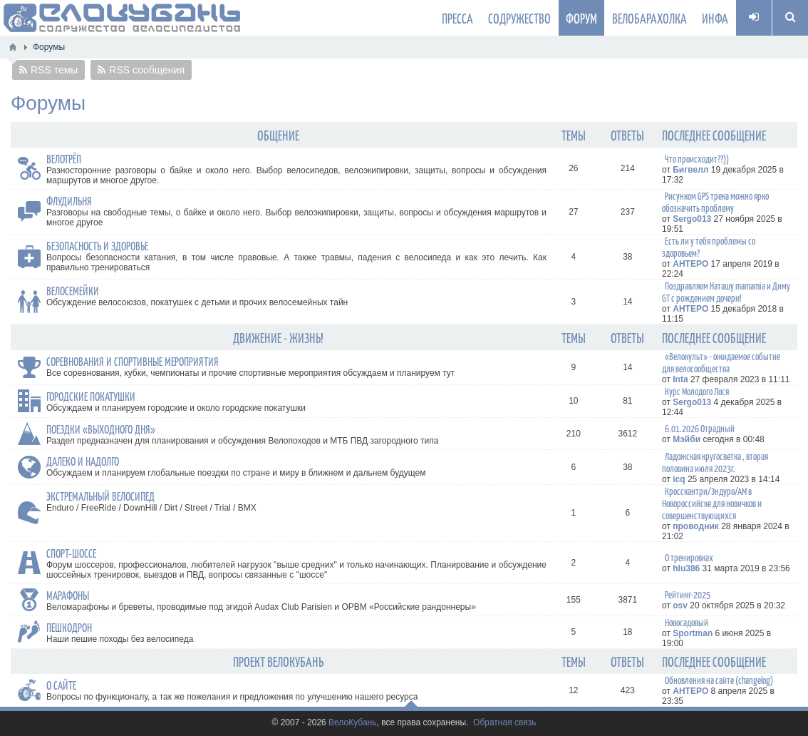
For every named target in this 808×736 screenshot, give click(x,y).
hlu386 (686, 568)
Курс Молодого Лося (697, 391)
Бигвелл (690, 170)
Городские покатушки (90, 396)
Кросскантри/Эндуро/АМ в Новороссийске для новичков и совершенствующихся (712, 503)
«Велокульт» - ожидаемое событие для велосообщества (721, 362)
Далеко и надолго (82, 461)
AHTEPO (690, 264)
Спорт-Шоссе (71, 553)
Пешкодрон (69, 627)
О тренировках (689, 557)
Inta (680, 379)
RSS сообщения (147, 70)
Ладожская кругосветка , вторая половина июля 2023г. (715, 462)
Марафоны (67, 595)
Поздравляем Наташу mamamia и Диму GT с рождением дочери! (726, 292)
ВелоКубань (352, 722)
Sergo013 (692, 219)
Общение (278, 134)
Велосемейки (72, 290)
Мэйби (686, 439)
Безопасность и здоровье (97, 245)
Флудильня (69, 200)
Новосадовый (686, 622)
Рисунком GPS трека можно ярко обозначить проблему (715, 202)
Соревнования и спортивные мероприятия (132, 361)
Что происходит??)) (697, 159)
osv (680, 605)
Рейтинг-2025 (687, 594)
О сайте (61, 685)
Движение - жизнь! (278, 337)
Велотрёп (63, 158)
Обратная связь (504, 722)
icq (679, 479)
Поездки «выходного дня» (100, 428)
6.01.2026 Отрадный (700, 428)
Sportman (693, 633)
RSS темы (54, 70)
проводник (696, 526)
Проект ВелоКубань (278, 661)
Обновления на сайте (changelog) (719, 680)
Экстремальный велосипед (100, 496)
